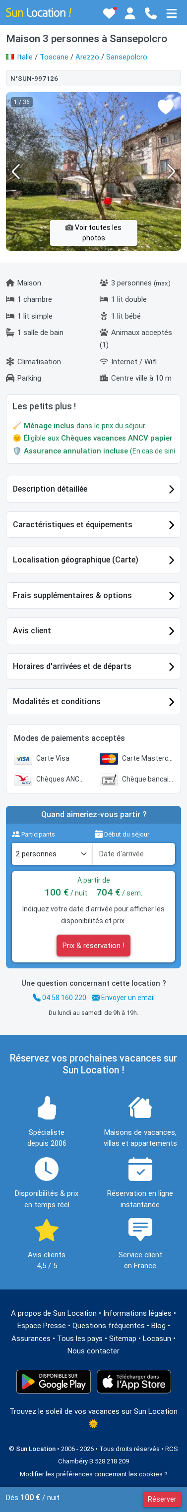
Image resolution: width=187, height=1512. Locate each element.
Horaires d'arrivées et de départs (72, 666)
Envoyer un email (123, 998)
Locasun (157, 1338)
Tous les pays (80, 1338)
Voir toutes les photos (93, 233)
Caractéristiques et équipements (72, 524)
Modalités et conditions (57, 701)
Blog (158, 1325)
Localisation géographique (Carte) (75, 559)
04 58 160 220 (59, 998)
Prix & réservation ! (93, 945)
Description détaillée (50, 489)
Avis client (32, 630)
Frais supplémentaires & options (72, 595)
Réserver (162, 1499)
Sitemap (122, 1338)
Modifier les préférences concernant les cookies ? (94, 1474)
